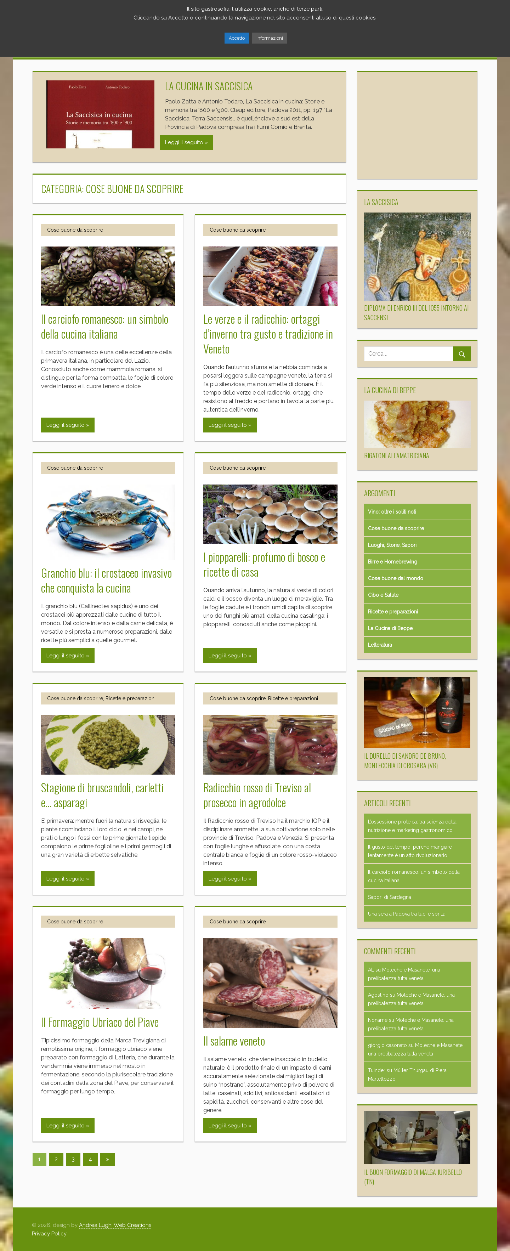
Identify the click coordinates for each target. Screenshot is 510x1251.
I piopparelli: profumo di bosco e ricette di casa (264, 564)
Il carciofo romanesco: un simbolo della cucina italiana (104, 326)
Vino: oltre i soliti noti (392, 512)
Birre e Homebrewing (392, 562)
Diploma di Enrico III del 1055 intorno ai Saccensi (416, 312)
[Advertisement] (417, 125)
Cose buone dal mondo (395, 578)
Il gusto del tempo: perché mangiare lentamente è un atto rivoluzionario (410, 851)
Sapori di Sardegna (389, 897)
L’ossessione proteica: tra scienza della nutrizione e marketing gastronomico (412, 826)
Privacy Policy (49, 1233)
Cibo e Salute (383, 595)
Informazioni (269, 38)
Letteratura (380, 645)
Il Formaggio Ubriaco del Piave (100, 1021)
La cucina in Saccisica (209, 86)
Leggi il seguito (184, 142)
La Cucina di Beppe (390, 628)
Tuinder (376, 1070)
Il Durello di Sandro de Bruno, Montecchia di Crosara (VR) (405, 760)
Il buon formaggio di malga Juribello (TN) (413, 1176)
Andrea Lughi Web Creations (115, 1225)
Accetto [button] (237, 38)
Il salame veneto (234, 1040)
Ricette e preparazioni (130, 698)
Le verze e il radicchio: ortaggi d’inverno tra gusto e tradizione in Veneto (268, 333)
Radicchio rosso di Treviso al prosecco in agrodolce (257, 794)
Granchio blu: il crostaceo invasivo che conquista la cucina (106, 580)
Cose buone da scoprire (75, 230)
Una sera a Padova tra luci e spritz (406, 914)
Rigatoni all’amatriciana (396, 455)
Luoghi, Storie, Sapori (392, 545)
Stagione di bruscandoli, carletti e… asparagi (102, 794)
